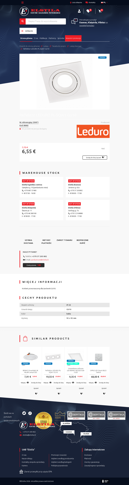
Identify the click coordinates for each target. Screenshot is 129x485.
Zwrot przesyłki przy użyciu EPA (36, 472)
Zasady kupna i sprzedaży (94, 466)
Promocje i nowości (59, 455)
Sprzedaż (60, 38)
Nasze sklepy (27, 458)
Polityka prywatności (59, 466)
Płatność (87, 458)
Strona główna (26, 38)
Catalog (27, 31)
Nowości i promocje (73, 38)
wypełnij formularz (86, 25)
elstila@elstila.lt (28, 435)
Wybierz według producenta (62, 458)
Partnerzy (52, 38)
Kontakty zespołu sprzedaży (33, 462)
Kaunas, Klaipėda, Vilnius (92, 22)
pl (103, 2)
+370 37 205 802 (39, 256)
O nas (36, 38)
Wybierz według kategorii (61, 462)
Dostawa (88, 455)
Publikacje (43, 38)
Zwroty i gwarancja (91, 462)
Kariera (24, 466)
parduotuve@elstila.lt (40, 260)
